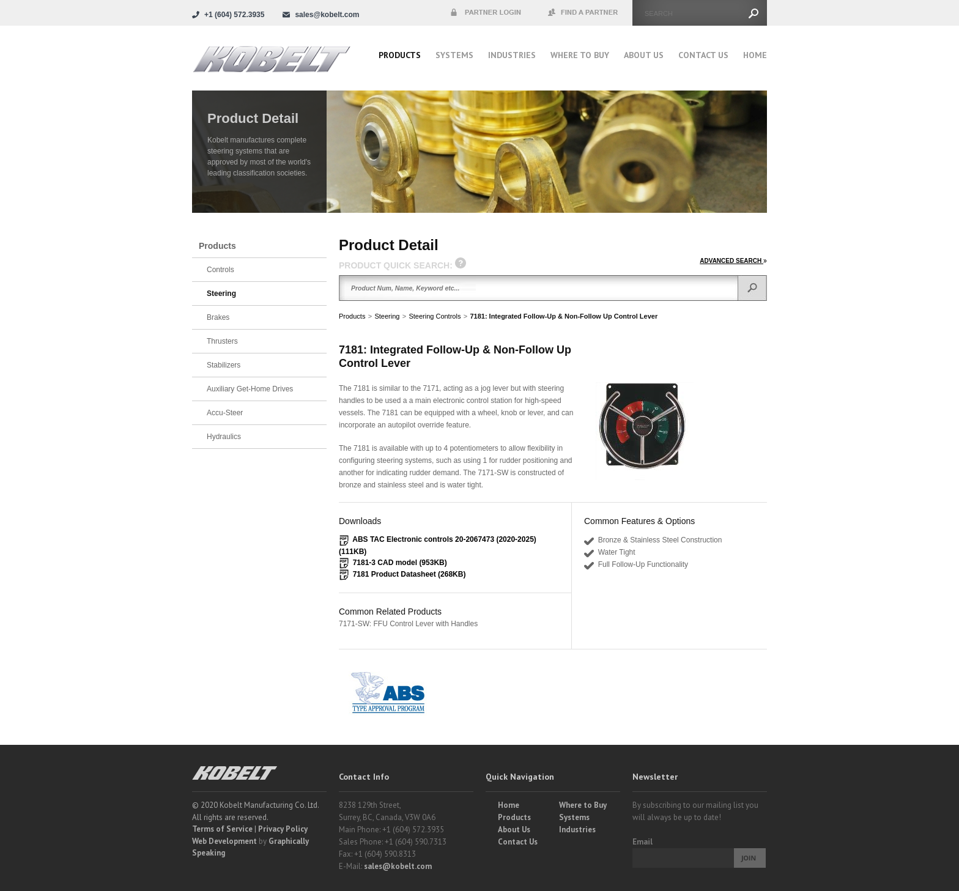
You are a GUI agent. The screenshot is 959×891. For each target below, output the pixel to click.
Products (400, 55)
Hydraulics (224, 436)
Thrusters (222, 341)
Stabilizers (223, 365)
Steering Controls (435, 316)
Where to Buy (583, 805)
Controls (220, 269)
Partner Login (486, 13)
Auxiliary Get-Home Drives (250, 389)
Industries (512, 55)
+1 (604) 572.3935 (234, 14)
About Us (644, 55)
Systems (454, 55)
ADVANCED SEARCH (733, 260)
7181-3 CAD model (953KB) (400, 562)
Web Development (224, 841)
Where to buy (579, 55)
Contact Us (703, 55)
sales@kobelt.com (398, 866)
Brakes (218, 317)
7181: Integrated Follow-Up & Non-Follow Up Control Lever (563, 316)
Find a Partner (583, 13)
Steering (386, 316)
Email (642, 842)
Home (755, 55)
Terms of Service (222, 829)
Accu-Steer (225, 413)
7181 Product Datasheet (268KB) (409, 574)
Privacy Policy (283, 829)
